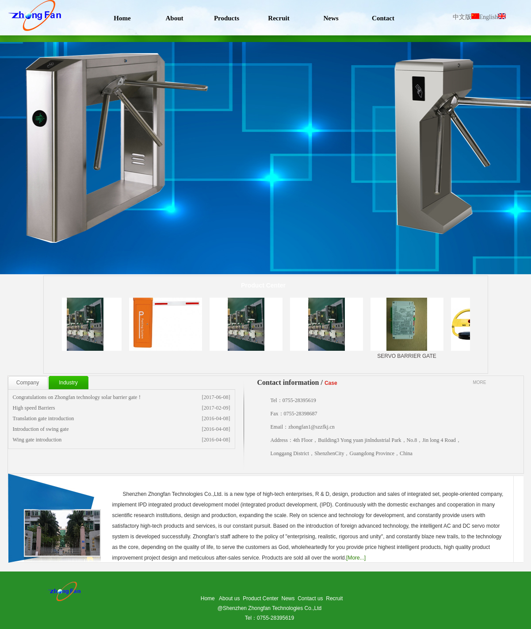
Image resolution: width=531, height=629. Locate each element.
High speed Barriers (34, 408)
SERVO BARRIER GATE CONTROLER (410, 335)
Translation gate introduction (43, 418)
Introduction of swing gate (41, 429)
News (288, 598)
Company (27, 383)
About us (229, 598)
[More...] (356, 558)
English (492, 17)
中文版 (466, 17)
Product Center (261, 598)
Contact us (310, 598)
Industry (68, 383)
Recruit (334, 598)
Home (208, 598)
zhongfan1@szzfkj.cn (311, 427)
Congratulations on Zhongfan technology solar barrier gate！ (78, 397)
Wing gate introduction (37, 440)
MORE (479, 382)
